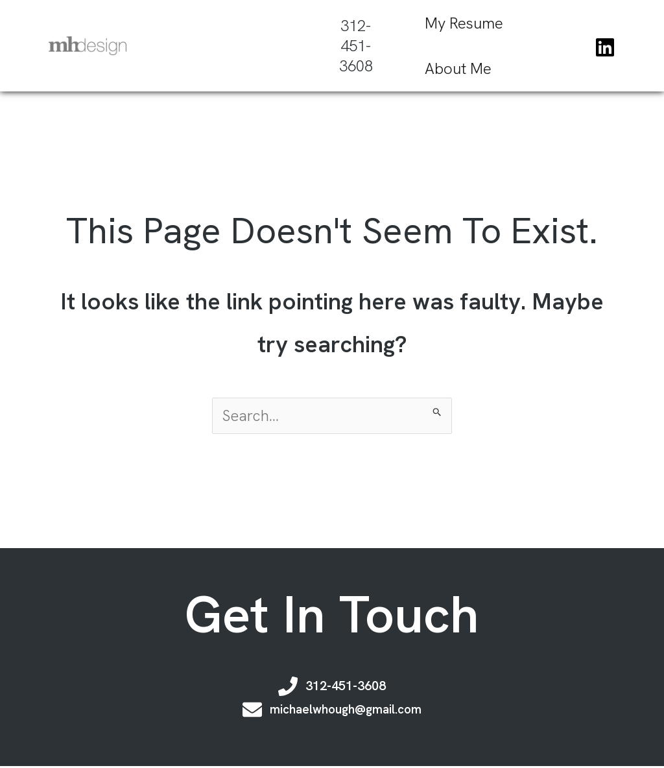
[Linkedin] (605, 46)
